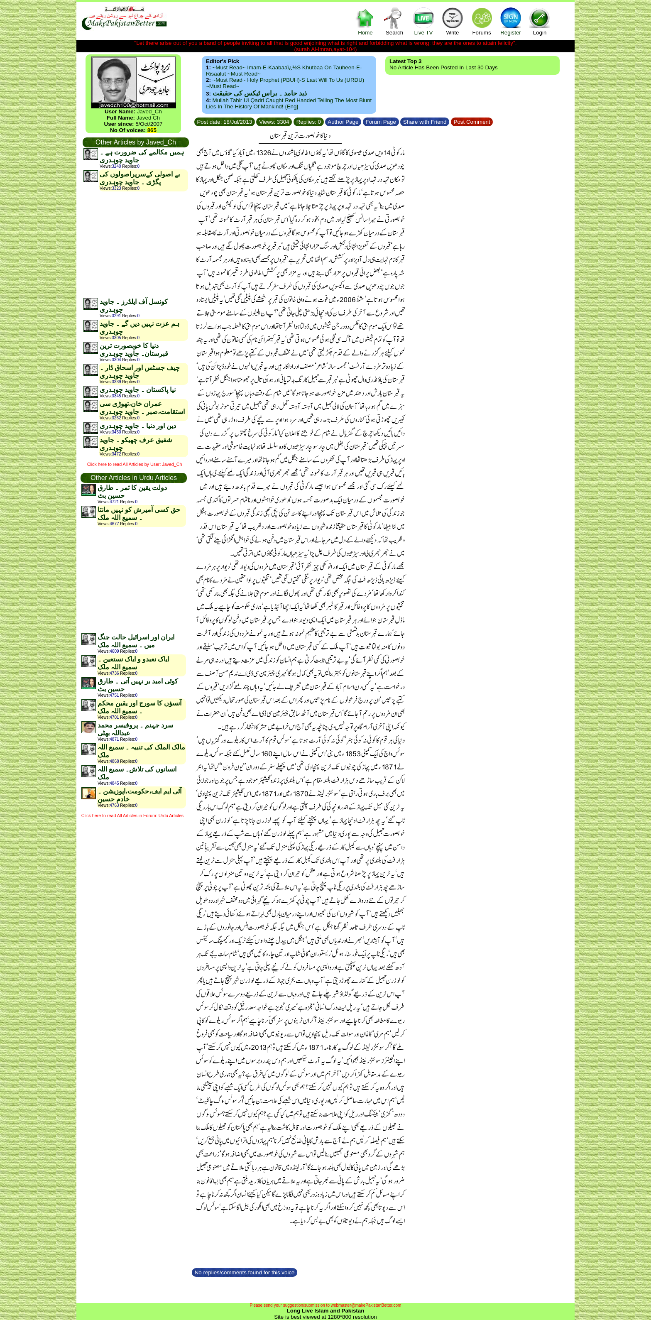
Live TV (423, 21)
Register (510, 21)
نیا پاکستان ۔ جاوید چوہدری (138, 389)
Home (365, 21)
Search (394, 21)
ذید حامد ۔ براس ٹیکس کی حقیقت (260, 93)
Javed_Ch (149, 111)
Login (539, 21)
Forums (481, 21)
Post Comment (472, 122)
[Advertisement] (135, 244)
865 (152, 130)
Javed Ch (148, 118)
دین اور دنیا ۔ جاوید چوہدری (138, 425)
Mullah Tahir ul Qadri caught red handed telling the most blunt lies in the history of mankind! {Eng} (289, 103)
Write (452, 21)
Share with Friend (424, 122)
